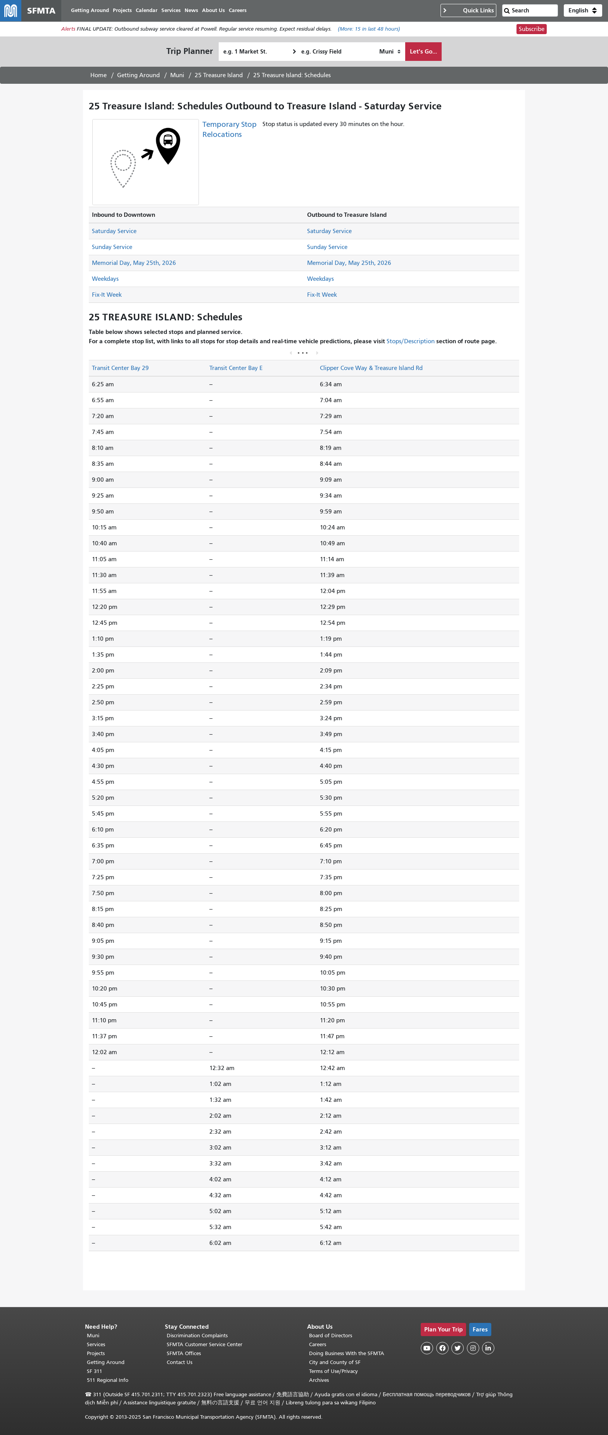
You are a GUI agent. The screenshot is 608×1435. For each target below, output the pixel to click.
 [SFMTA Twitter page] (457, 1348)
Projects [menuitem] (122, 10)
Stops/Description (411, 341)
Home (98, 75)
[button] (583, 11)
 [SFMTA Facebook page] (442, 1348)
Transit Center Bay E (236, 368)
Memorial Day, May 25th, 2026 (134, 263)
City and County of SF (335, 1362)
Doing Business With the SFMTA (346, 1353)
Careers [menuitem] (238, 10)
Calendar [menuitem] (147, 10)
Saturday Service (114, 231)
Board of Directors (330, 1335)
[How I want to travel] (390, 52)
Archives (319, 1380)
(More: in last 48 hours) (369, 29)
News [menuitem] (192, 10)
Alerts (68, 29)
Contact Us (179, 1362)
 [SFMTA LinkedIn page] (488, 1348)
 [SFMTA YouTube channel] (426, 1348)
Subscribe (531, 29)
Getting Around (138, 75)
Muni (177, 75)
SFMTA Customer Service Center (204, 1344)
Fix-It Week (107, 295)
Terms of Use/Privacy (333, 1371)
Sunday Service (112, 247)
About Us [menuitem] (213, 10)
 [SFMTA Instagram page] (473, 1348)
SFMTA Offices (184, 1353)
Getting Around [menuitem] (90, 10)
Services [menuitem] (171, 10)
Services (96, 1344)
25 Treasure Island (219, 75)
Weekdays (105, 279)
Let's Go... (423, 51)
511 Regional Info (107, 1380)
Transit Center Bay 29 (120, 368)
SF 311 (94, 1371)
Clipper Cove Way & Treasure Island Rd (371, 368)
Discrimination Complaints (197, 1335)
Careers (317, 1344)
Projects (96, 1353)
